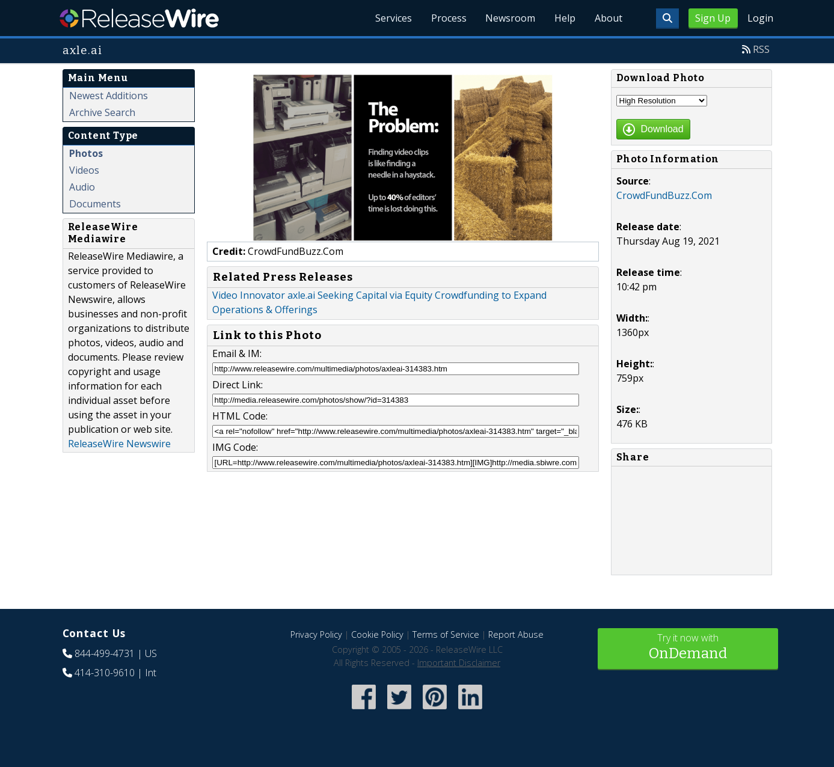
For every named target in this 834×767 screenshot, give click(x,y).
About (608, 18)
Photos (86, 153)
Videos (84, 170)
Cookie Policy (377, 634)
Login (760, 18)
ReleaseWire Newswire (119, 443)
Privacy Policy (316, 634)
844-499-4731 (105, 653)
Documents (95, 203)
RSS (761, 49)
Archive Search (102, 112)
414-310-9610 (105, 672)
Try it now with (688, 647)
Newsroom (510, 18)
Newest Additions (108, 95)
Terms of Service (445, 634)
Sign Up (713, 18)
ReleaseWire (139, 18)
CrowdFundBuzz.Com (664, 195)
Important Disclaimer (458, 662)
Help (564, 18)
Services (393, 18)
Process (448, 18)
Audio (82, 187)
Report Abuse (516, 634)
